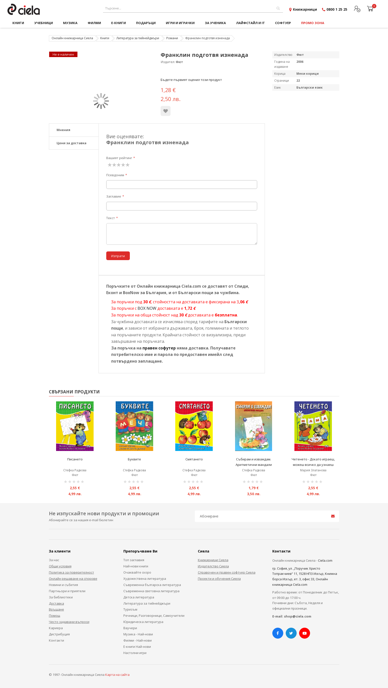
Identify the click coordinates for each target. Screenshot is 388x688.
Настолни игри (134, 653)
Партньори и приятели (67, 591)
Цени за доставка (71, 143)
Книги (104, 38)
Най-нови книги (135, 566)
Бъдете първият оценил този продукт (191, 79)
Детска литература (138, 597)
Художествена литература (144, 578)
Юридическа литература (143, 621)
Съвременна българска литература (152, 585)
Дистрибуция (59, 634)
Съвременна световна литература (151, 591)
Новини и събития (63, 585)
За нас (54, 560)
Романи (172, 38)
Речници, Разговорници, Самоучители (153, 615)
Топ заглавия (133, 560)
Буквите (134, 459)
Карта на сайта (117, 674)
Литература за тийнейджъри (137, 38)
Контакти (56, 640)
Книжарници (305, 9)
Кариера (56, 628)
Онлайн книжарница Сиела (72, 38)
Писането (75, 459)
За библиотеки (61, 597)
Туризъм (130, 609)
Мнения (63, 130)
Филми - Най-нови (137, 640)
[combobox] (193, 8)
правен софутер (159, 348)
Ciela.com (325, 560)
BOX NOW (147, 308)
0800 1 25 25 (336, 9)
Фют (179, 62)
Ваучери (130, 628)
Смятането (194, 459)
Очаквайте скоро (137, 572)
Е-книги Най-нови (137, 646)
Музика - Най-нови (138, 634)
